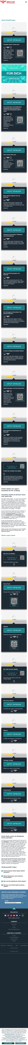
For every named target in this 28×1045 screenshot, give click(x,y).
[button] (14, 908)
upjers (7, 2)
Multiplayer (6, 841)
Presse (14, 927)
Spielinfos (5, 60)
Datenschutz (10, 945)
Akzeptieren (8, 1043)
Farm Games (22, 515)
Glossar (14, 935)
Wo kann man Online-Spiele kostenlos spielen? (14, 885)
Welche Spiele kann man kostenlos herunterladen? (13, 876)
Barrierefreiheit (24, 945)
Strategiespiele (9, 514)
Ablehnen (21, 1043)
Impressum (3, 945)
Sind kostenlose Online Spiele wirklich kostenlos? (14, 871)
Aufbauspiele (18, 514)
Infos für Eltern (14, 939)
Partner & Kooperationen (14, 929)
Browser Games (11, 513)
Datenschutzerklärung (10, 1034)
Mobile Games (4, 523)
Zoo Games (6, 517)
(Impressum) (8, 1029)
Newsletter (15, 861)
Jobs (14, 926)
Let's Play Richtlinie (14, 937)
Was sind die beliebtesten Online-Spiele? (14, 881)
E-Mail (6, 900)
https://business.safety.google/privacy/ (13, 1036)
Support (14, 940)
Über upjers (14, 924)
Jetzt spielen (14, 40)
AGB (17, 945)
